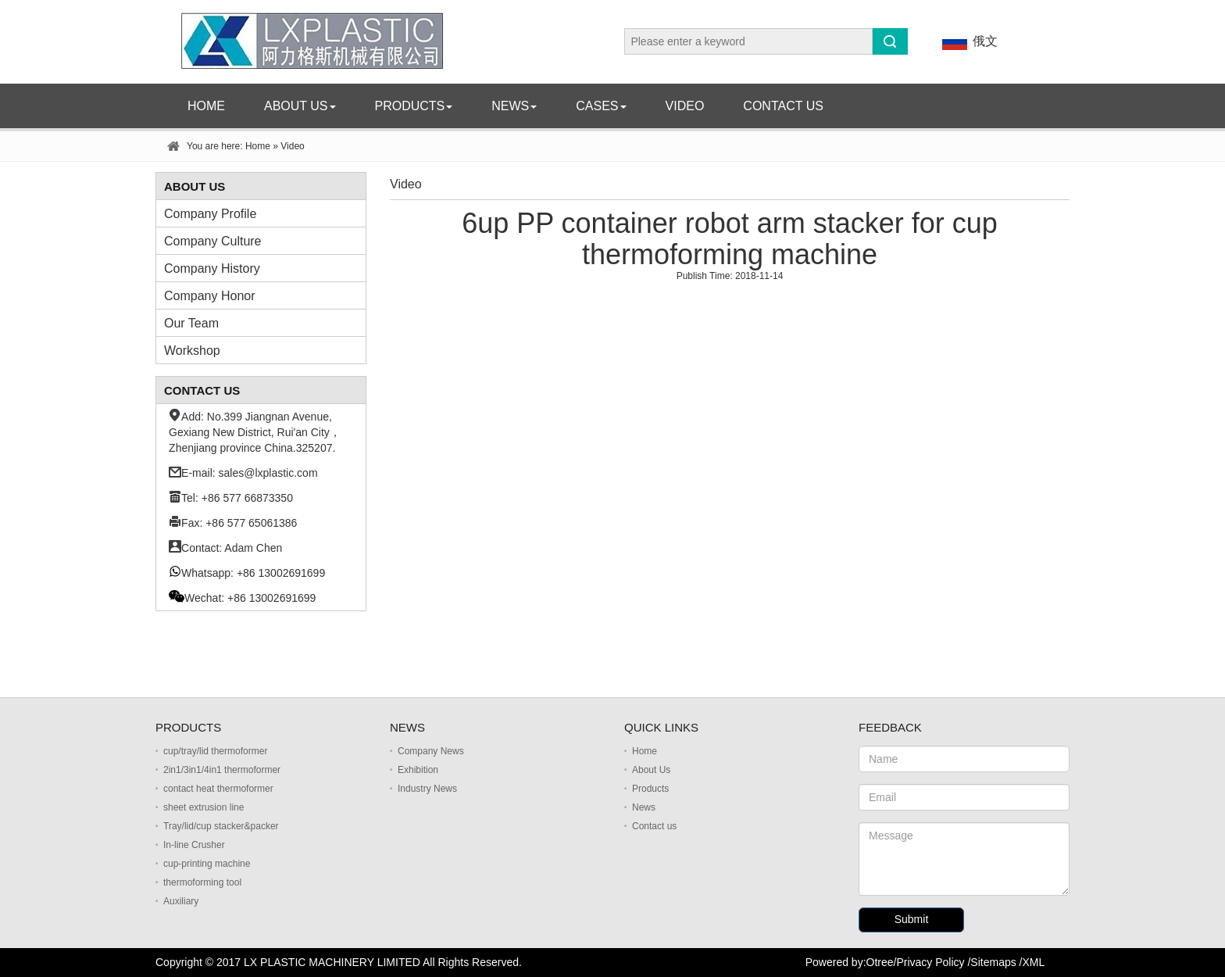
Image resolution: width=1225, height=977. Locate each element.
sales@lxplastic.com (268, 473)
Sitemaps (993, 962)
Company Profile (210, 213)
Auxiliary (180, 901)
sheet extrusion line (203, 807)
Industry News (427, 788)
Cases (601, 106)
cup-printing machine (206, 863)
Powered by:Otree (849, 962)
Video (685, 106)
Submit (912, 919)
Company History (212, 268)
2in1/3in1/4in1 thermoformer (221, 769)
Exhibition (418, 769)
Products (414, 106)
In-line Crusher (194, 844)
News (514, 106)
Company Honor (209, 295)
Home (206, 106)
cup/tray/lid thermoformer (215, 751)
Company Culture (213, 241)
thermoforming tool (202, 882)
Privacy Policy (930, 962)
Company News (431, 751)
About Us (300, 106)
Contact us (783, 106)
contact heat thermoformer (218, 788)
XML (1034, 962)
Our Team (191, 323)
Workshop (192, 350)
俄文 (967, 41)
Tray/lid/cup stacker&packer (221, 826)
